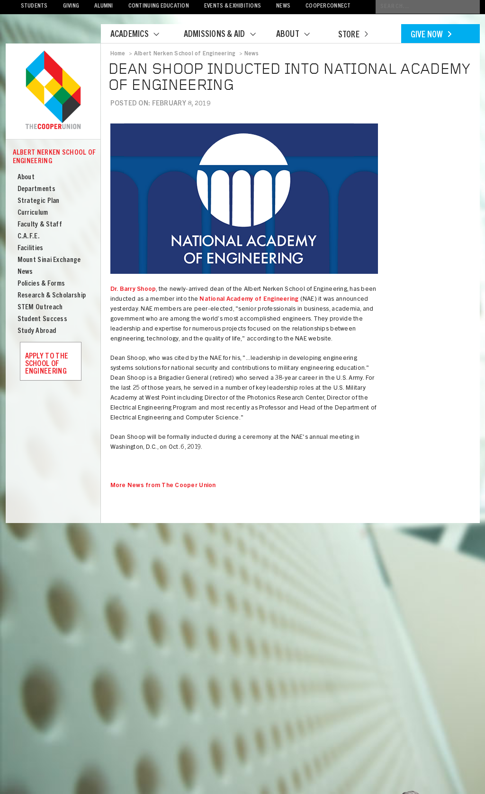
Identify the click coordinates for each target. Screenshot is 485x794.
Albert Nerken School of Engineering (54, 157)
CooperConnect (327, 6)
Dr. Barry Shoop (133, 290)
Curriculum (33, 213)
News (283, 6)
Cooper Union (53, 91)
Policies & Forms (41, 284)
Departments (36, 189)
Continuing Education (158, 6)
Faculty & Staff (40, 224)
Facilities (31, 248)
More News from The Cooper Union (163, 486)
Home (118, 54)
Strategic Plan (39, 201)
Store (353, 35)
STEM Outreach (40, 307)
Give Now (431, 35)
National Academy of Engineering (248, 300)
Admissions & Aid (226, 35)
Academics (140, 35)
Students (34, 6)
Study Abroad (37, 331)
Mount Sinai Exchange (49, 260)
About (299, 35)
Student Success (43, 319)
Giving (71, 6)
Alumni (103, 6)
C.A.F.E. (29, 236)
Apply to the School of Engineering (47, 364)
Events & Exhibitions (232, 6)
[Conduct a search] (428, 7)
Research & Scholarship (52, 295)
